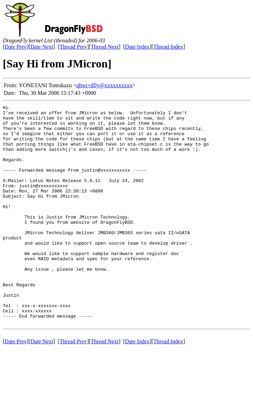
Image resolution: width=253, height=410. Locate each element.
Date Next (42, 47)
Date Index (137, 47)
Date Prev (16, 47)
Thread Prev (73, 47)
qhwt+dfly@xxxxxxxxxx (104, 85)
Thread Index (168, 47)
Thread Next (105, 47)
